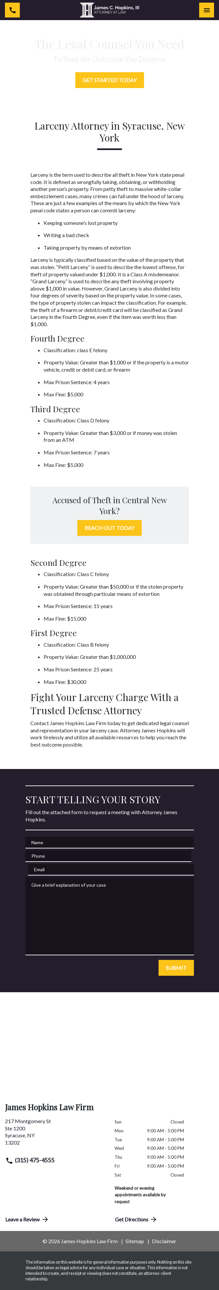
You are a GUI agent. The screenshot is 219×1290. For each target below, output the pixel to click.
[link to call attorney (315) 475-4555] (12, 10)
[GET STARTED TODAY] (109, 80)
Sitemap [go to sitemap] (135, 1241)
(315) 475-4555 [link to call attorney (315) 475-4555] (30, 1161)
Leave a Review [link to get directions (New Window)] (27, 1219)
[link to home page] (109, 10)
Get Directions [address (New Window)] (136, 1219)
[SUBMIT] (176, 968)
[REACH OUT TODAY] (109, 528)
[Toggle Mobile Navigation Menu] (206, 10)
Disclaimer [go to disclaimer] (164, 1241)
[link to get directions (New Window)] (55, 1134)
